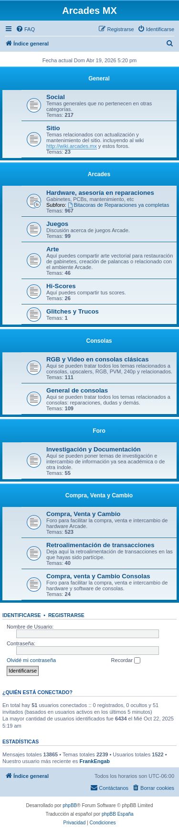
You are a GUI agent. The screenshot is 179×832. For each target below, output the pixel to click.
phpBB (70, 805)
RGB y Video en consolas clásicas (97, 359)
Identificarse (21, 615)
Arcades (99, 174)
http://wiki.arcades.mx (71, 146)
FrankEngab (94, 761)
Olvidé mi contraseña (31, 660)
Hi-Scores (61, 286)
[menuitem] (25, 29)
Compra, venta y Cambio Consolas (98, 576)
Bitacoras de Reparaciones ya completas (118, 205)
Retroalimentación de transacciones (100, 545)
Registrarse (66, 615)
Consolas (99, 340)
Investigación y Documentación (93, 449)
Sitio (53, 128)
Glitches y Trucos (72, 311)
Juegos (57, 223)
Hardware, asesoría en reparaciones (100, 192)
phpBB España (118, 814)
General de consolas (77, 390)
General (99, 78)
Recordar (125, 660)
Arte (52, 249)
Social (55, 97)
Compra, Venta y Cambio (99, 495)
